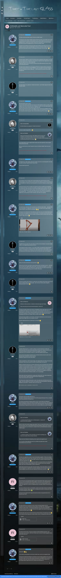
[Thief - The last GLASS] (30, 8)
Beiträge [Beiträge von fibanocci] (9, 490)
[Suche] (2, 13)
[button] (2, 7)
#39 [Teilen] (51, 529)
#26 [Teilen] (51, 159)
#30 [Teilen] (51, 260)
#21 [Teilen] (51, 34)
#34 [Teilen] (51, 394)
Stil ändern (55, 573)
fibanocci (12, 27)
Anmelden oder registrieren (2, 10)
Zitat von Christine (24, 133)
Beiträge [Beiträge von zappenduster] (9, 69)
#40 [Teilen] (51, 549)
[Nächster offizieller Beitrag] (52, 51)
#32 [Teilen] (51, 298)
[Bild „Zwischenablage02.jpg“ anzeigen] (29, 226)
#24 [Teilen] (51, 101)
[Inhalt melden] (48, 51)
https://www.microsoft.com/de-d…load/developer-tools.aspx (35, 362)
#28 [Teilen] (51, 204)
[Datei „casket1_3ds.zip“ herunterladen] (28, 539)
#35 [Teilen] (51, 414)
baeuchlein (29, 385)
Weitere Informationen (51, 576)
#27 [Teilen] (51, 178)
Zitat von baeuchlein (24, 123)
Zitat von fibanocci (24, 301)
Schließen (57, 576)
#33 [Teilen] (51, 346)
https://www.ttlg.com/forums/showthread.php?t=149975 (30, 306)
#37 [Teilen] (51, 478)
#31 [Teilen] (51, 279)
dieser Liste (35, 243)
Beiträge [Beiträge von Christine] (9, 47)
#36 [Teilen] (51, 454)
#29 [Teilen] (51, 241)
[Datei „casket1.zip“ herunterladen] (28, 519)
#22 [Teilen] (51, 57)
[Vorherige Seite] (6, 30)
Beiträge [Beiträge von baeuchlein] (9, 94)
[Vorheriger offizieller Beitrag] (50, 51)
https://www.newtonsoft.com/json (25, 377)
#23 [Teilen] (51, 82)
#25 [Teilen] (51, 120)
